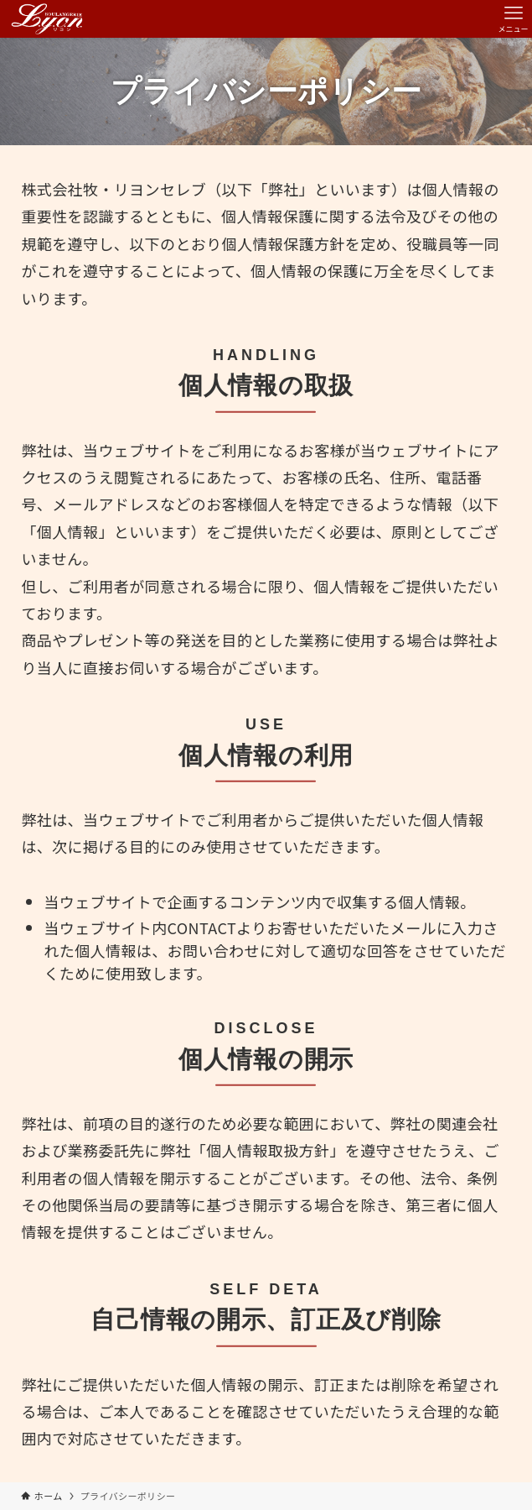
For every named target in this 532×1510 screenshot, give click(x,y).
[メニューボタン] (513, 19)
